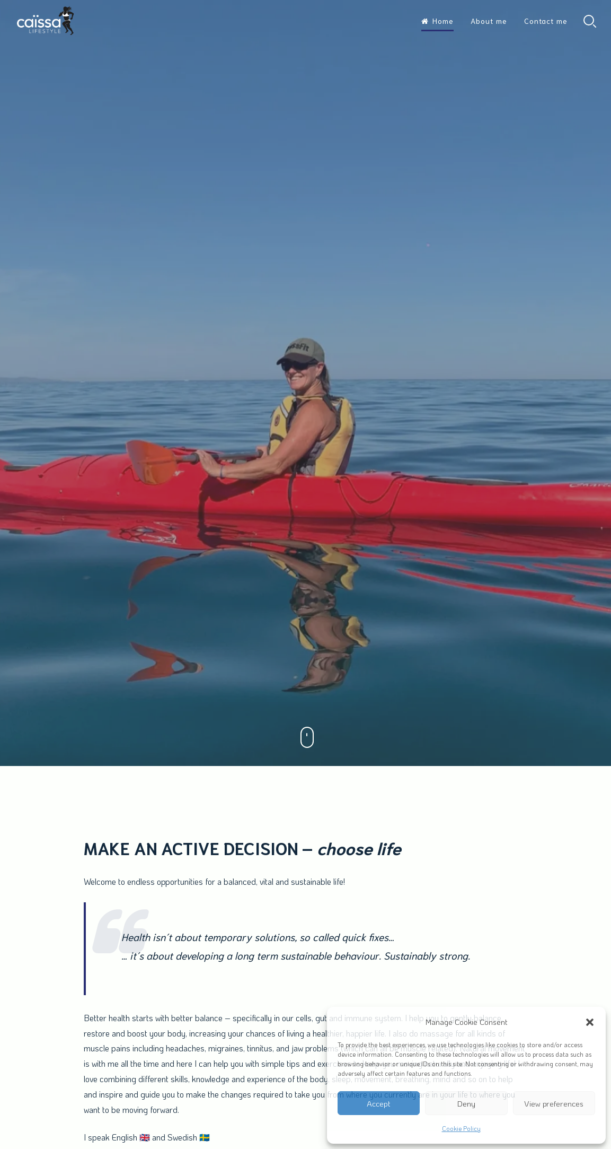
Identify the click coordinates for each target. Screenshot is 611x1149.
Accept (379, 1103)
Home (437, 20)
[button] (590, 1022)
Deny (466, 1103)
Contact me (546, 20)
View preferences (553, 1103)
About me (489, 20)
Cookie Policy (461, 1128)
